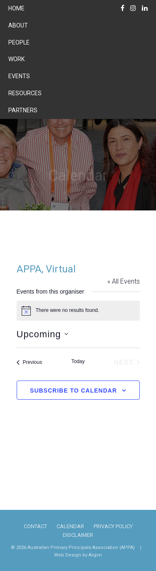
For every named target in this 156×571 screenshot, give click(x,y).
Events (19, 76)
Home (16, 8)
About (18, 25)
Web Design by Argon (78, 555)
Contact (35, 526)
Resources (25, 93)
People (19, 42)
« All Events (123, 281)
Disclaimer (78, 535)
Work (16, 59)
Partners (22, 110)
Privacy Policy (113, 526)
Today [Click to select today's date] (77, 361)
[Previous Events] (29, 362)
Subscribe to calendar (73, 390)
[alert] (78, 311)
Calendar (70, 526)
